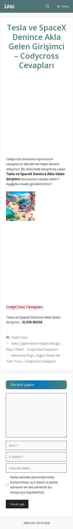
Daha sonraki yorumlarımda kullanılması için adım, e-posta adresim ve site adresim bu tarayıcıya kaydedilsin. (34, 484)
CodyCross (19, 337)
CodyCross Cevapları (24, 306)
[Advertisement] (36, 116)
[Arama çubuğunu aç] (47, 6)
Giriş (47, 523)
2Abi (9, 6)
